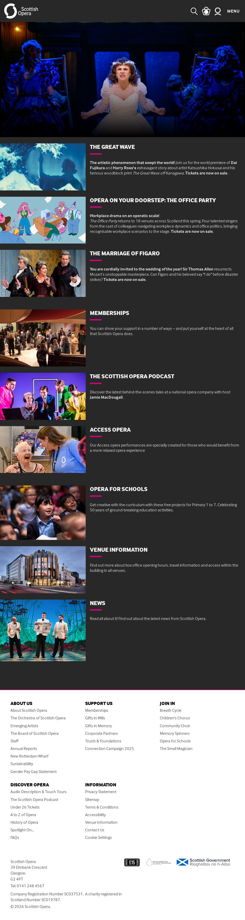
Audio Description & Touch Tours (38, 791)
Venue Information (101, 822)
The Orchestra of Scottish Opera (38, 717)
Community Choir (175, 725)
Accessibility (95, 814)
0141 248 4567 (30, 885)
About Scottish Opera (28, 710)
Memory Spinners (175, 733)
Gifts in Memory (98, 725)
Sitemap (92, 799)
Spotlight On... (22, 829)
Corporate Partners (101, 733)
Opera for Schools (175, 740)
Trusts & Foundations (103, 740)
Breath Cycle (170, 710)
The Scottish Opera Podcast (34, 799)
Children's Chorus (175, 717)
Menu (233, 11)
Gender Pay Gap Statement (33, 771)
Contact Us (94, 829)
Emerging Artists (24, 725)
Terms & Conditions (101, 807)
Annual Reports (23, 748)
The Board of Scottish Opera (34, 733)
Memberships (96, 710)
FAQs (14, 837)
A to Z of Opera (23, 814)
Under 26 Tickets (25, 807)
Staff (14, 740)
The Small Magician (176, 748)
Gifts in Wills (95, 717)
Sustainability (21, 763)
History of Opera (24, 822)
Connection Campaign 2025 (109, 748)
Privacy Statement (100, 791)
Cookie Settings (98, 837)
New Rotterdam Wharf (29, 756)
